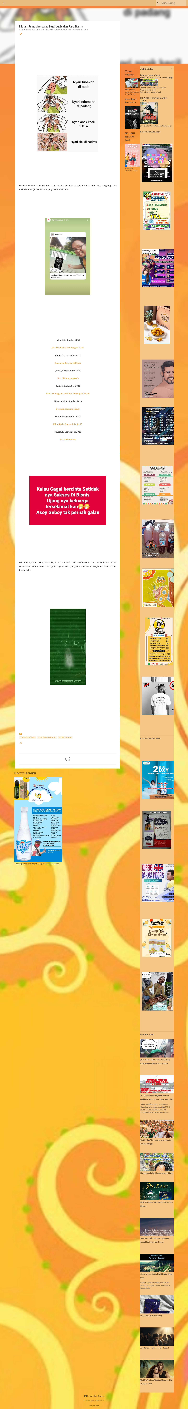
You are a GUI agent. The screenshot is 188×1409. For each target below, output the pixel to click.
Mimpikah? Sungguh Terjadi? (67, 424)
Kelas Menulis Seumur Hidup (151, 1316)
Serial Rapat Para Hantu (47, 737)
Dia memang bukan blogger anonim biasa (156, 1173)
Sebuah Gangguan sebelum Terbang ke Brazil (68, 393)
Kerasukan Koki (68, 439)
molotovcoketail (99, 1400)
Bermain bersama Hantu (67, 409)
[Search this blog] (173, 3)
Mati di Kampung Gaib (68, 378)
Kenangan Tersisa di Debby (68, 363)
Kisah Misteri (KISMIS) (27, 737)
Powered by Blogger (94, 1396)
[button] (20, 34)
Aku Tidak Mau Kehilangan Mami (67, 347)
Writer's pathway (65, 737)
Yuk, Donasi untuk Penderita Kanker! (154, 1348)
